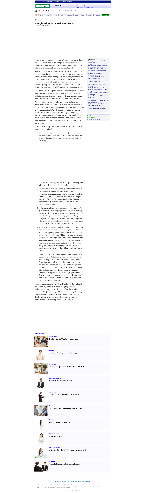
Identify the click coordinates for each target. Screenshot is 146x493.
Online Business (53, 336)
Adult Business (96, 81)
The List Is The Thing (93, 99)
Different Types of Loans (82, 5)
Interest (98, 15)
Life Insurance (52, 406)
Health (47, 15)
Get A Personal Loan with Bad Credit (84, 7)
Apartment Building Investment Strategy (63, 353)
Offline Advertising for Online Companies (97, 65)
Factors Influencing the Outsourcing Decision (64, 464)
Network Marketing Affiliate (94, 70)
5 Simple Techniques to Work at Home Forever (56, 23)
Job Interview (52, 364)
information (81, 486)
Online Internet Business (93, 89)
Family (82, 15)
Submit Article (86, 481)
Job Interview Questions (57, 367)
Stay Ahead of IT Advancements (95, 73)
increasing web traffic (39, 487)
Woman (105, 15)
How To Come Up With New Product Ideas (63, 339)
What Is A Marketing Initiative (59, 422)
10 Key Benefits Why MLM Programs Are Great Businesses (69, 450)
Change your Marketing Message (95, 64)
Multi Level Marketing (54, 447)
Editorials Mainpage (60, 481)
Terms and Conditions (77, 490)
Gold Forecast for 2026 (62, 10)
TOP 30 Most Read (60, 5)
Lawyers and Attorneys (55, 378)
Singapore (57, 1)
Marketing (51, 420)
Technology (69, 15)
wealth (64, 487)
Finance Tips (42, 10)
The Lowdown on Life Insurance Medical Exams (65, 408)
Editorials (38, 20)
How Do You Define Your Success (95, 87)
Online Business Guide (67, 486)
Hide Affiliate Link (102, 68)
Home (76, 15)
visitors (87, 484)
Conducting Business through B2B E (96, 95)
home (60, 486)
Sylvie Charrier (40, 25)
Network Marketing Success (94, 60)
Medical (55, 15)
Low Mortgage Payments (74, 10)
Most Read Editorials (74, 481)
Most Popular (39, 333)
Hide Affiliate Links (92, 68)
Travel (41, 15)
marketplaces (91, 97)
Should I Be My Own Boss (94, 75)
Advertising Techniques (93, 92)
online (105, 484)
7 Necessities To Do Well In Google (96, 76)
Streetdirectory (69, 490)
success (68, 487)
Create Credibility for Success (94, 78)
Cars (61, 15)
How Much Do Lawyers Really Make (61, 381)
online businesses (72, 484)
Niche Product (102, 92)
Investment (51, 350)
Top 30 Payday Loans (51, 10)
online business (45, 486)
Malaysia (69, 1)
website (93, 484)
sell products (101, 484)
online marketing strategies (90, 486)
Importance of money (56, 436)
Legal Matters (52, 392)
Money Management (54, 433)
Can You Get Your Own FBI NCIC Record (63, 394)
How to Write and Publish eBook (95, 67)
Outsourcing (52, 461)
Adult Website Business (93, 79)
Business (90, 15)
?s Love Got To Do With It (97, 83)
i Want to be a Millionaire (94, 119)
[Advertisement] (51, 42)
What (89, 83)
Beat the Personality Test (75, 367)
